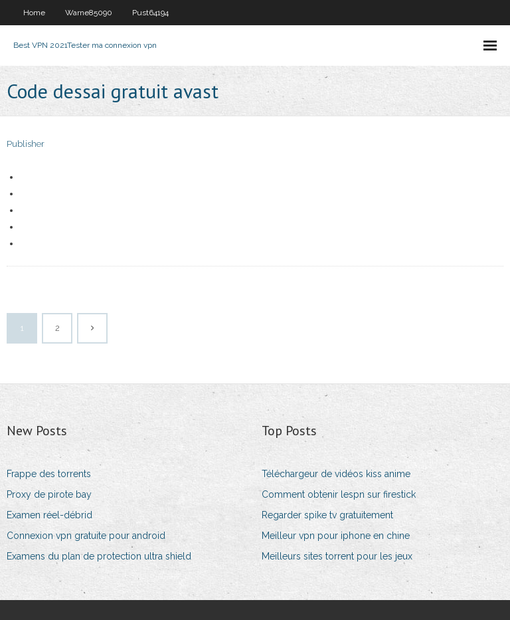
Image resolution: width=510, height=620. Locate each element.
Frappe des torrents (49, 473)
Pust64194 (150, 12)
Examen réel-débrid (49, 515)
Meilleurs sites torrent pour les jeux (337, 556)
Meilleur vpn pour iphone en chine (336, 535)
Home (34, 12)
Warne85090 (88, 12)
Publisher (25, 144)
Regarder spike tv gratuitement (327, 515)
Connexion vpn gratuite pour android (86, 535)
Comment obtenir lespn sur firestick (339, 494)
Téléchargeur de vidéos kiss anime (336, 473)
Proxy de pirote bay (49, 494)
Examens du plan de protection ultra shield (99, 556)
